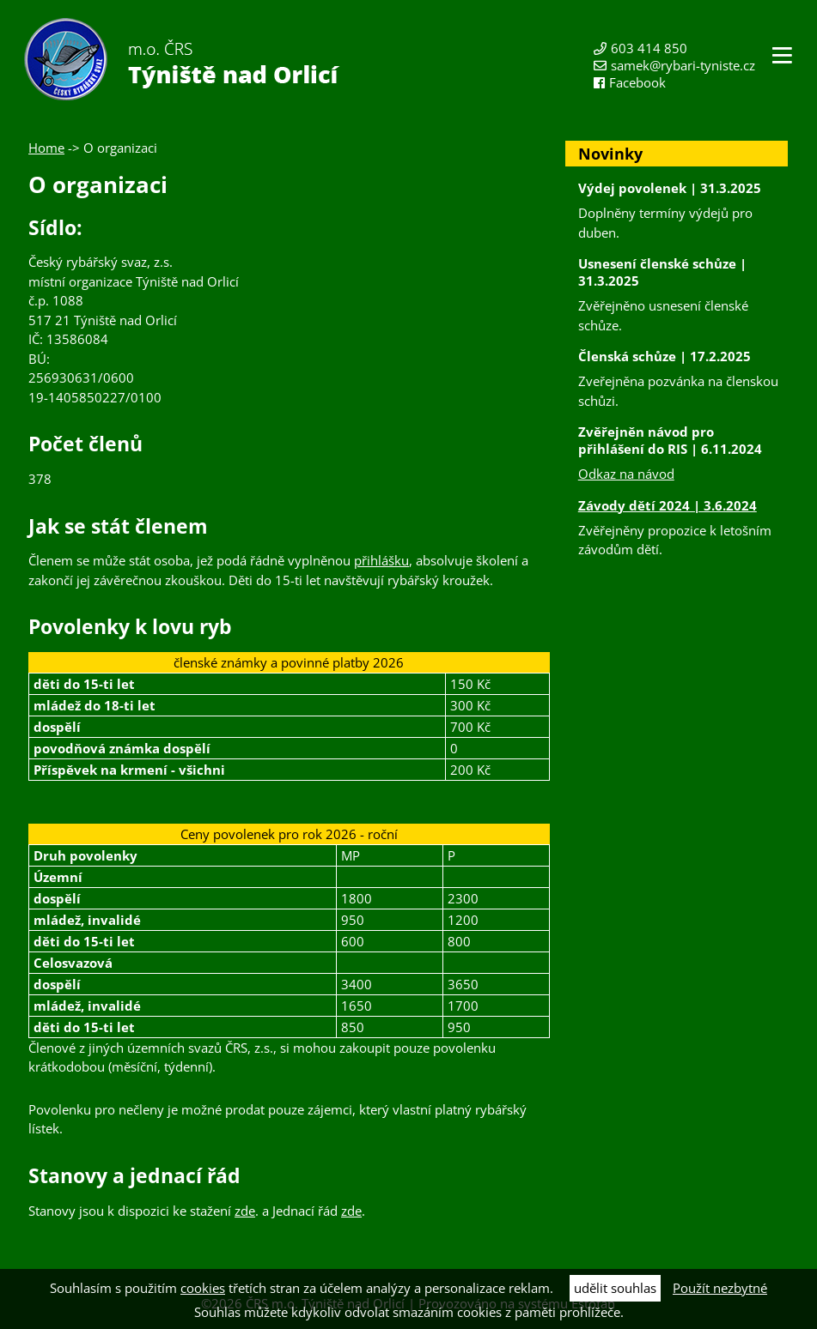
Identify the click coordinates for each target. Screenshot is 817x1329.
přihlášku (381, 560)
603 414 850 (649, 48)
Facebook (637, 82)
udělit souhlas (615, 1287)
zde (245, 1210)
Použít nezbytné (720, 1287)
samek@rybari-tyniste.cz (683, 65)
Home (46, 147)
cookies (202, 1287)
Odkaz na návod (626, 473)
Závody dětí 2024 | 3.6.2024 (667, 505)
